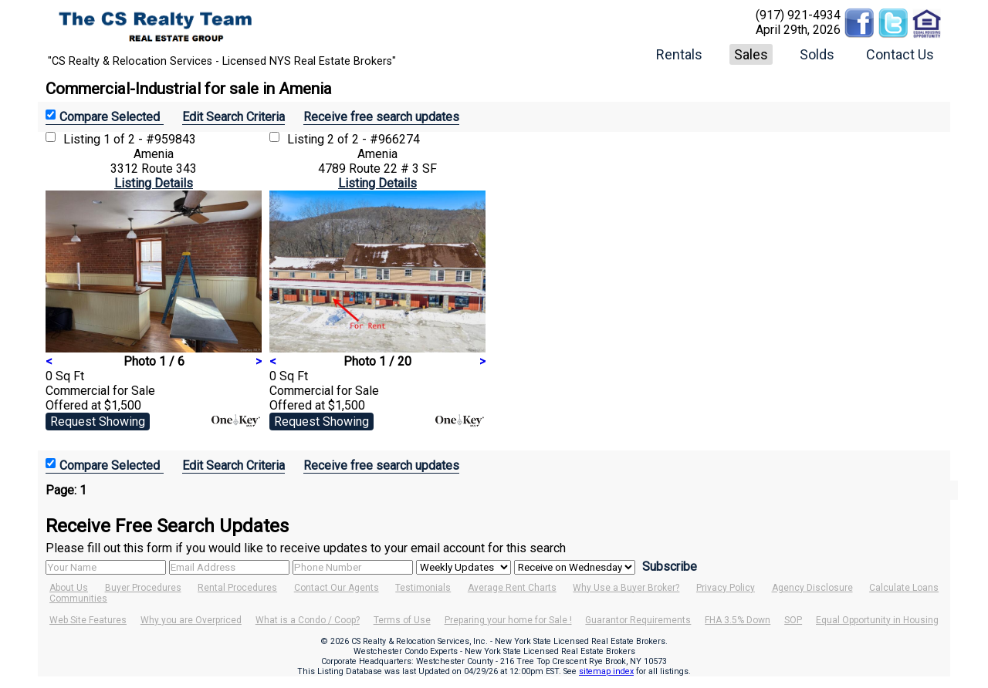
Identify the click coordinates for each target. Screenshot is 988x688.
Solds (817, 54)
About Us (68, 587)
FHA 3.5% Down (737, 620)
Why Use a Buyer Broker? (626, 587)
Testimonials (423, 587)
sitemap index (606, 671)
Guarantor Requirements (638, 620)
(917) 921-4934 (798, 15)
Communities (78, 598)
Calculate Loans (904, 587)
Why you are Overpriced (191, 620)
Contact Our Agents (336, 587)
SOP (793, 620)
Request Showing (97, 421)
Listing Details (153, 183)
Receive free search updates (381, 117)
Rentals (679, 54)
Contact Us (900, 54)
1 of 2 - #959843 (149, 139)
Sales (751, 54)
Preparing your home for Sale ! (508, 620)
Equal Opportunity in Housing (877, 620)
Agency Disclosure (812, 587)
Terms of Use (402, 620)
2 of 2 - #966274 (373, 139)
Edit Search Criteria (233, 117)
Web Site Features (88, 620)
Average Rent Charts (512, 587)
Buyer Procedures (143, 587)
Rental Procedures (237, 587)
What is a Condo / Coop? (307, 620)
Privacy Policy (725, 587)
